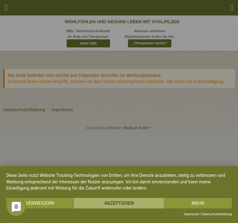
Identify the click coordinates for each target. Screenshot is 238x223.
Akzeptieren (119, 203)
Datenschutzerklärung (217, 214)
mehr (198, 203)
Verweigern (40, 203)
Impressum (191, 214)
